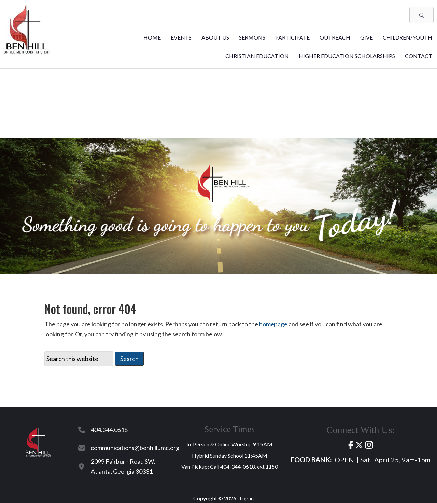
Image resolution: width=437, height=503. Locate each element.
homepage (273, 324)
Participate (292, 37)
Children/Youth (407, 37)
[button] (421, 15)
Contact (418, 55)
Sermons (252, 37)
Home (152, 37)
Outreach (335, 37)
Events (181, 37)
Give (366, 37)
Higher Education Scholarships (347, 55)
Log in (247, 498)
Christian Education (257, 55)
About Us (215, 37)
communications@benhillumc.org (135, 448)
